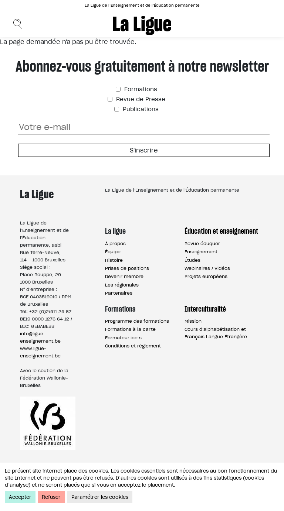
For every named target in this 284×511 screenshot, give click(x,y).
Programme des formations (137, 321)
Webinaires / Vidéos (207, 268)
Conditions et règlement (133, 346)
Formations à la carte (130, 329)
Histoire (114, 260)
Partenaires (118, 293)
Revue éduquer (202, 243)
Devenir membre (124, 276)
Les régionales (122, 285)
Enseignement (201, 251)
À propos (115, 243)
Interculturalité (205, 309)
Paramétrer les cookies (99, 497)
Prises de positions (127, 268)
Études (192, 260)
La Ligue (142, 24)
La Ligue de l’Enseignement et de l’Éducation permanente (142, 5)
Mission (193, 321)
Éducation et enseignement (221, 231)
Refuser (51, 497)
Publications (140, 109)
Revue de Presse (139, 99)
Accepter (20, 497)
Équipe (113, 251)
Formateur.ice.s (123, 337)
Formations (139, 89)
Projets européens (206, 276)
